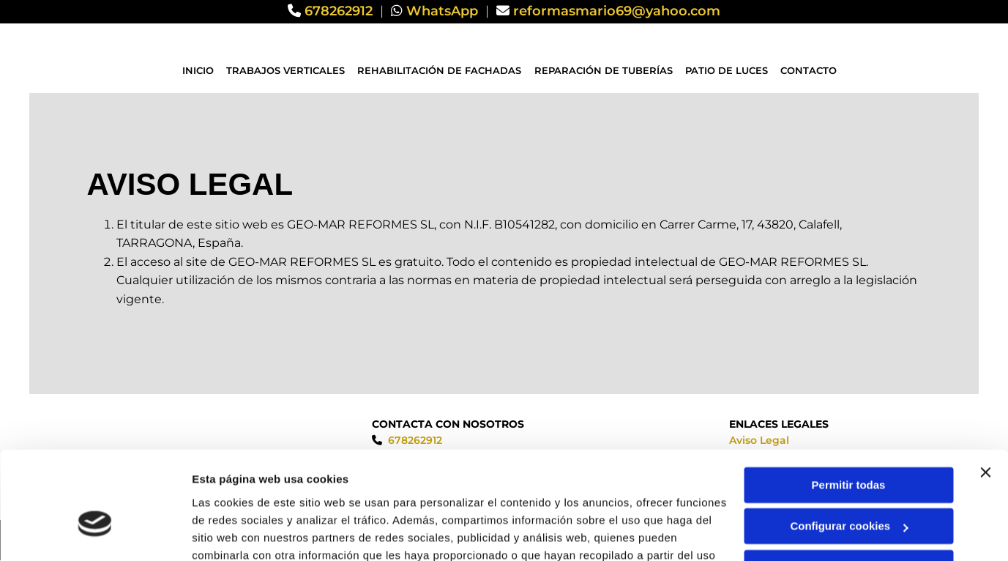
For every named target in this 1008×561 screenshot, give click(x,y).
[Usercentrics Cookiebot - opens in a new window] (95, 532)
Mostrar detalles (234, 532)
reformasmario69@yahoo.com (616, 11)
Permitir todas (849, 404)
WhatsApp (442, 11)
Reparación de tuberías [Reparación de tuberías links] (603, 70)
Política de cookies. (424, 492)
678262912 (339, 11)
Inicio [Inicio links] (198, 70)
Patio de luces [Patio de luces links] (726, 70)
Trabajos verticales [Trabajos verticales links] (286, 70)
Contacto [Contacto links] (808, 70)
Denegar (848, 486)
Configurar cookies (849, 445)
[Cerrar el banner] (985, 391)
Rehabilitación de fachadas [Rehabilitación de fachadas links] (440, 70)
